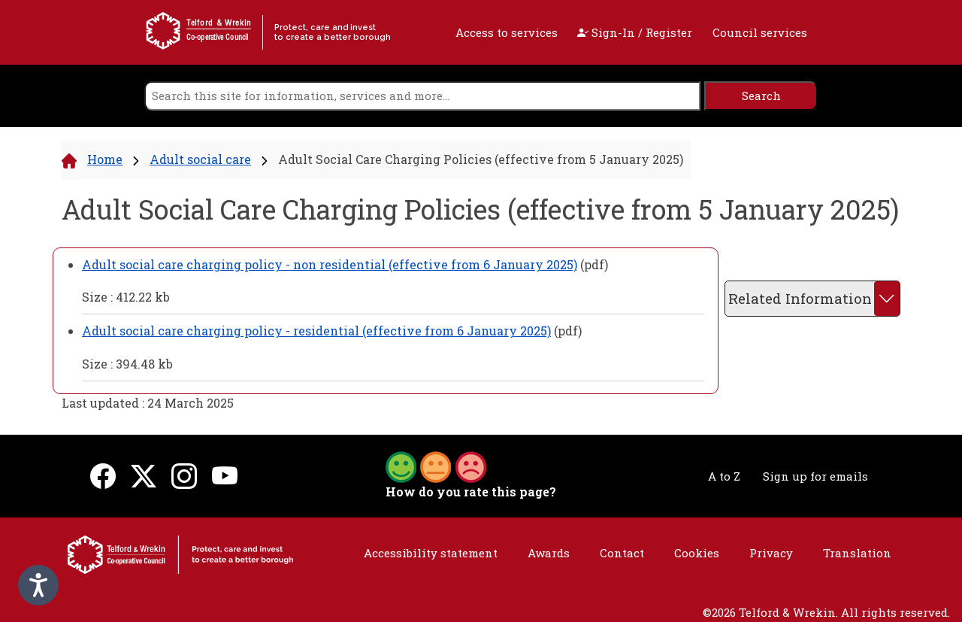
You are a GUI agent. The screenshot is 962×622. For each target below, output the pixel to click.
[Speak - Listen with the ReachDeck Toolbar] (38, 585)
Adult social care (200, 159)
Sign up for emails (815, 476)
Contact (622, 552)
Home (105, 159)
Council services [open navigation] (759, 32)
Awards (549, 552)
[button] (436, 465)
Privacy (771, 552)
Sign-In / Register (634, 32)
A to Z (724, 476)
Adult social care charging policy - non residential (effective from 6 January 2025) (329, 264)
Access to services (506, 32)
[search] (422, 96)
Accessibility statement (431, 552)
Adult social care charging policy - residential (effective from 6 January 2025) (316, 330)
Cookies (696, 552)
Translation (857, 552)
